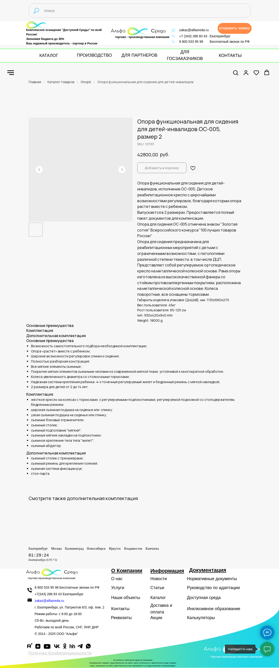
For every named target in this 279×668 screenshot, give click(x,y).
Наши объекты (125, 597)
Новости (158, 578)
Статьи (157, 587)
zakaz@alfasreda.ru (194, 30)
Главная (35, 82)
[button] (235, 28)
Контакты (120, 608)
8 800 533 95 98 (191, 41)
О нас (117, 578)
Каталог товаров (60, 82)
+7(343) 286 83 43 (48, 594)
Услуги (117, 587)
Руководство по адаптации (213, 587)
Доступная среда (204, 597)
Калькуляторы (201, 617)
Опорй (86, 82)
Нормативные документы (212, 578)
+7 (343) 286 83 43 (193, 36)
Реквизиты (121, 617)
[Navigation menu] (10, 72)
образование (227, 608)
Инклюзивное (200, 608)
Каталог (158, 597)
